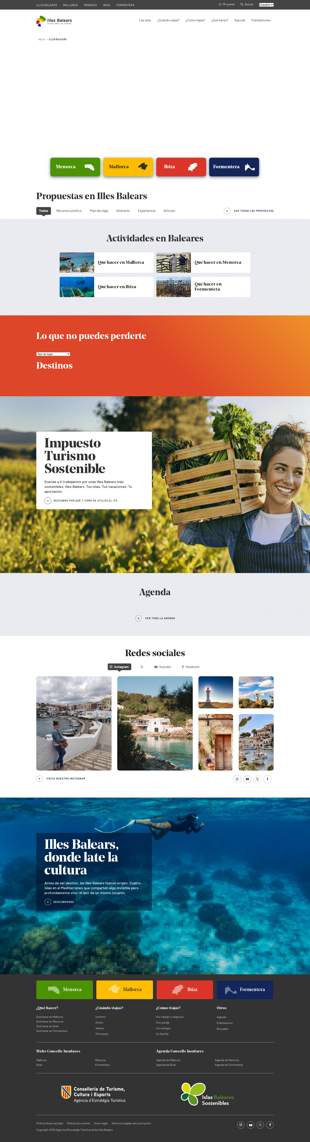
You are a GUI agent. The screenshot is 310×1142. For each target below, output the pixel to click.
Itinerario (123, 210)
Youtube (162, 667)
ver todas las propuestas (254, 210)
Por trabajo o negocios (170, 1016)
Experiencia (146, 210)
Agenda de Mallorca (168, 1060)
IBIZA (106, 5)
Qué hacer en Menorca (49, 1021)
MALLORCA (70, 5)
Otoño (99, 1022)
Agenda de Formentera (229, 1064)
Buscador (223, 1028)
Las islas (145, 20)
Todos (43, 210)
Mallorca (41, 1060)
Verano (100, 1028)
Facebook (190, 667)
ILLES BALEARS (46, 5)
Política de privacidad (49, 1123)
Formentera (102, 1064)
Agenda (239, 20)
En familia (162, 1034)
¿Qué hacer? (219, 20)
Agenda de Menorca (227, 1060)
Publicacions (225, 1023)
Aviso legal (100, 1123)
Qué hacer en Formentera (51, 1030)
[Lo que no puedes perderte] (53, 354)
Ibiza (39, 1064)
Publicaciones (261, 20)
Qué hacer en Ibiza (47, 1026)
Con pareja (162, 1022)
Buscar (246, 4)
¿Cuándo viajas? (168, 20)
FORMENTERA (125, 5)
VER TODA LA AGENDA (160, 618)
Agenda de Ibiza (166, 1064)
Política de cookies (78, 1123)
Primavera (102, 1034)
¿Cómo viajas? (195, 20)
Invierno (101, 1016)
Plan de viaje (99, 210)
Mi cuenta (226, 4)
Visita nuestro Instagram (65, 778)
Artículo (169, 210)
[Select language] (266, 5)
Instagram (119, 667)
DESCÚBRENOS (64, 901)
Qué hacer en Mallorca (49, 1016)
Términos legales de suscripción (131, 1123)
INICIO (41, 39)
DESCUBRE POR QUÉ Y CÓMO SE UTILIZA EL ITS (85, 500)
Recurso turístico (69, 210)
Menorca (100, 1060)
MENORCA (90, 5)
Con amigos (163, 1028)
